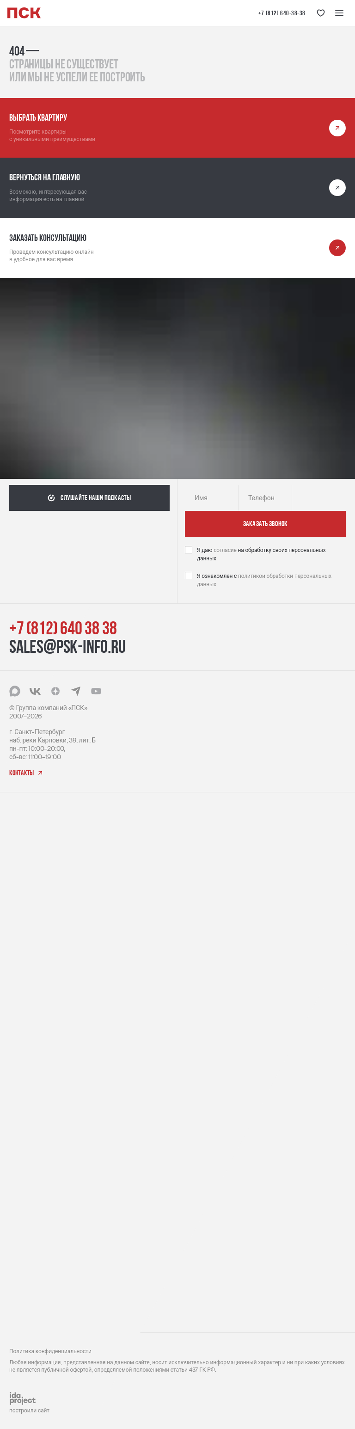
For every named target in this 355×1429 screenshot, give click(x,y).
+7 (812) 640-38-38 (282, 13)
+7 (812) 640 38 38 (62, 628)
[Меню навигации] (339, 13)
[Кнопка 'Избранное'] (320, 13)
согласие (226, 550)
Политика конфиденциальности (50, 1351)
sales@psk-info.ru (67, 646)
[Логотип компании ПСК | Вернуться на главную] (24, 12)
